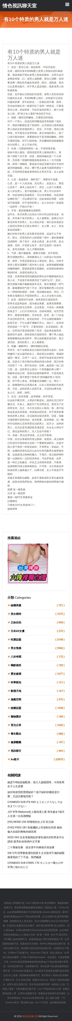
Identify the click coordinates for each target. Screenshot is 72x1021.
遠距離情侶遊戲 (58, 1002)
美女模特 (38, 614)
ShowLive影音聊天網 (33, 998)
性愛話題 (38, 639)
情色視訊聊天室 (30, 1016)
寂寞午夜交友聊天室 (17, 984)
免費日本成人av (40, 980)
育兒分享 (38, 725)
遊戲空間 (38, 699)
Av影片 (38, 759)
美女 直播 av (56, 952)
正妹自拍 (38, 622)
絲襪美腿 (38, 605)
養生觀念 (38, 734)
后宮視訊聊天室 (15, 966)
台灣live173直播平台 (18, 952)
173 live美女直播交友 (22, 970)
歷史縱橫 (38, 674)
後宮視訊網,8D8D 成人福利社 (50, 925)
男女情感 (38, 648)
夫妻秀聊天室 (32, 966)
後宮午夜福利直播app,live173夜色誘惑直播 (36, 914)
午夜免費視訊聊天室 (25, 989)
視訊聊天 (38, 751)
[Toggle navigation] (67, 4)
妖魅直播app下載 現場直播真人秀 (46, 939)
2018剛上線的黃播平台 (15, 939)
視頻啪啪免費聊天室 (29, 975)
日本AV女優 (38, 631)
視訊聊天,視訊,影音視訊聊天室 (36, 948)
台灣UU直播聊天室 (27, 993)
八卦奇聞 (38, 657)
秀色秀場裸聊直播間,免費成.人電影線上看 (35, 907)
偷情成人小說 (58, 984)
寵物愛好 (38, 716)
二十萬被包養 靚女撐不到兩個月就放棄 (30, 847)
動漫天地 (38, 691)
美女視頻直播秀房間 (39, 984)
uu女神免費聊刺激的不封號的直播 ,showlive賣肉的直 (34, 912)
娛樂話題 (38, 708)
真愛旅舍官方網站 (29, 943)
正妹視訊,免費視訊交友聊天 (21, 925)
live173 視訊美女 (59, 934)
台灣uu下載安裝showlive (33, 957)
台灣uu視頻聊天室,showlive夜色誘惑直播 (37, 930)
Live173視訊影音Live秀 (49, 989)
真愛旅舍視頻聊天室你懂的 (52, 993)
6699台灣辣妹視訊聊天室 (53, 943)
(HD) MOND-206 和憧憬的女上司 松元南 (30, 821)
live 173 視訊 (41, 1002)
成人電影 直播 (52, 998)
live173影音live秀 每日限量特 (41, 903)
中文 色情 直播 (23, 980)
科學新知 (38, 682)
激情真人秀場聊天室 (14, 903)
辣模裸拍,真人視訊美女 (21, 921)
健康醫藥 (38, 742)
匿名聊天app (27, 1002)
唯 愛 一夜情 (43, 934)
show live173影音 (39, 952)
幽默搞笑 (38, 665)
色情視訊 (51, 957)
